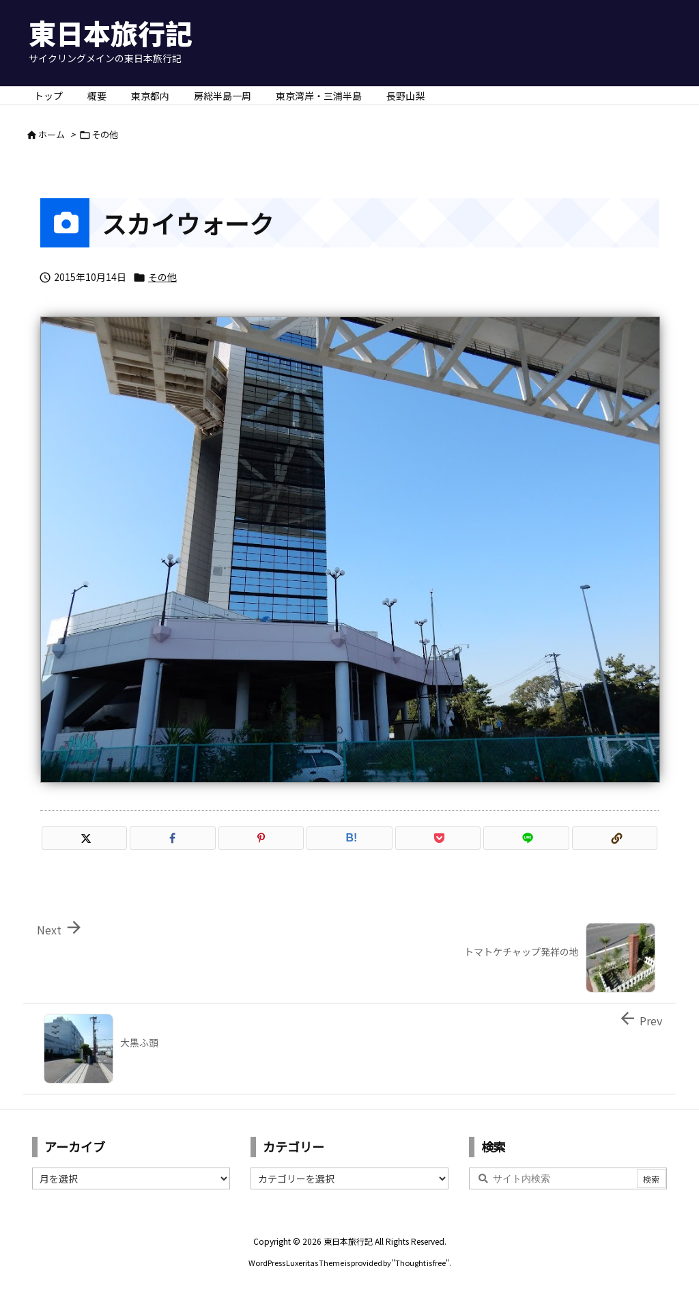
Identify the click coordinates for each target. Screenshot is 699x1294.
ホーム (51, 134)
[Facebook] (172, 838)
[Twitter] (84, 838)
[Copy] (614, 838)
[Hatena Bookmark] (349, 838)
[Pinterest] (261, 838)
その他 (104, 134)
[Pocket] (438, 838)
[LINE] (526, 838)
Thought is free (420, 1262)
